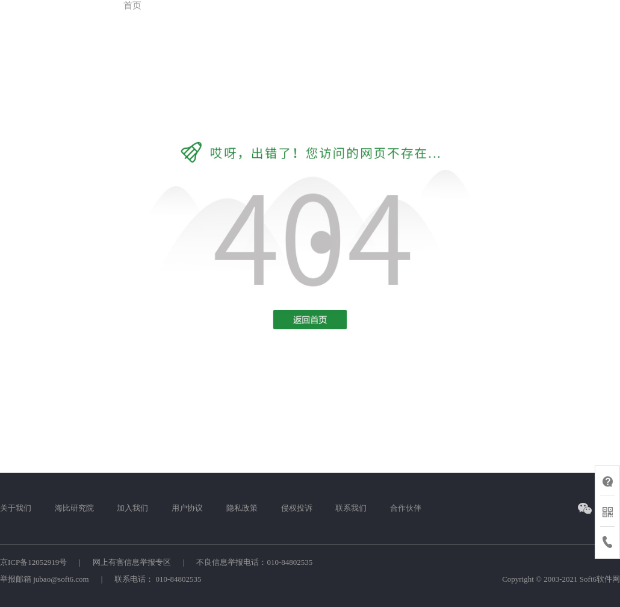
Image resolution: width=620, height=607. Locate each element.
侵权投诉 (296, 507)
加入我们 (132, 507)
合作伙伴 (405, 507)
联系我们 (351, 507)
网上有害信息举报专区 (132, 562)
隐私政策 (242, 507)
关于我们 (15, 507)
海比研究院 (74, 507)
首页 (132, 5)
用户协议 (187, 507)
